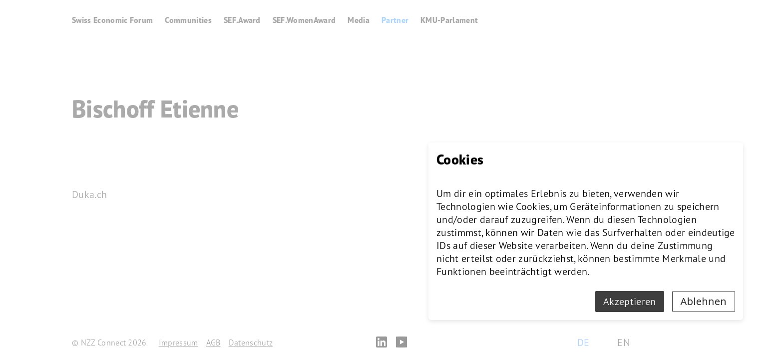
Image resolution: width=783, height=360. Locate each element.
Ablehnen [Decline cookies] (704, 301)
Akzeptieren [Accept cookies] (629, 301)
